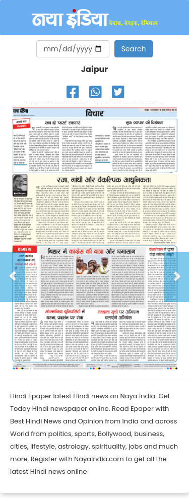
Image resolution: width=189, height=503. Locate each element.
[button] (12, 277)
